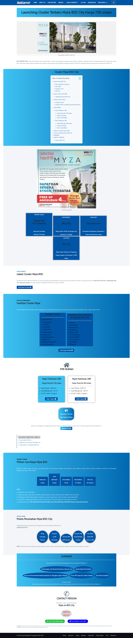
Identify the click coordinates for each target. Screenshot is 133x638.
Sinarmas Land (59, 89)
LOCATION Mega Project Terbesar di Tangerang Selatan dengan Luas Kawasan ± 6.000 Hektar (66, 248)
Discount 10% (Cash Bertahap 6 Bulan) (78, 537)
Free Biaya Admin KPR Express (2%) (90, 537)
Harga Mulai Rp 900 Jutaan (64, 123)
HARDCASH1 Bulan (42, 481)
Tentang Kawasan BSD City (62, 97)
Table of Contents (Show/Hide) (60, 78)
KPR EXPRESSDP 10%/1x (78, 481)
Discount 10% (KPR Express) (66, 538)
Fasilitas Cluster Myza (60, 99)
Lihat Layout (51, 399)
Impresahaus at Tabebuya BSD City (29, 445)
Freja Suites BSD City (25, 440)
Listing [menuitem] (83, 2)
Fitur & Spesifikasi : (62, 118)
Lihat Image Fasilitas (66, 350)
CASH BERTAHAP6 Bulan (54, 480)
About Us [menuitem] (42, 2)
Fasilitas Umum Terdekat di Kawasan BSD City (67, 104)
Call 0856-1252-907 (77, 621)
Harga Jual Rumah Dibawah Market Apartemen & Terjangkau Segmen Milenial (45, 575)
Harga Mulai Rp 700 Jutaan (64, 113)
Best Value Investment (102, 575)
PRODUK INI (66, 613)
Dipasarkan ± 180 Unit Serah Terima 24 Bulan (66, 413)
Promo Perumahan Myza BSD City (63, 133)
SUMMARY (56, 135)
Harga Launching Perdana (42, 537)
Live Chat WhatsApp (55, 621)
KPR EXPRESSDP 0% (66, 481)
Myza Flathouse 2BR (61, 120)
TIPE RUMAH (57, 107)
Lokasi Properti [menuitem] (72, 2)
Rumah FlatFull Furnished (62, 84)
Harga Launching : (62, 115)
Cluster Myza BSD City (60, 81)
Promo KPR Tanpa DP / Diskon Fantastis (82, 575)
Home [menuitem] (35, 2)
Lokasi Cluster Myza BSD (60, 94)
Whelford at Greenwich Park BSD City (30, 442)
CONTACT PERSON (59, 137)
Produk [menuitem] (60, 2)
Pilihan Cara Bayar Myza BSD (62, 131)
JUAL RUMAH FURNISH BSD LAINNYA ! (29, 437)
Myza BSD (58, 86)
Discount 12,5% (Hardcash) (54, 537)
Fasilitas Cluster (59, 102)
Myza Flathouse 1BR (61, 110)
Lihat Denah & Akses (24, 287)
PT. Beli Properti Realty (23, 635)
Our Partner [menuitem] (52, 2)
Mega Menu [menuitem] (101, 2)
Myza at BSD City (60, 140)
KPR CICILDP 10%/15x (90, 481)
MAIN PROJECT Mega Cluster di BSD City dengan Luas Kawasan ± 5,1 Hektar (66, 226)
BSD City (57, 91)
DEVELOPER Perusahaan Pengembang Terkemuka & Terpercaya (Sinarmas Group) (93, 226)
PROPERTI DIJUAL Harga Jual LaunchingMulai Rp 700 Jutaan (39, 224)
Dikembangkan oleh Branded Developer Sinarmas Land (56, 569)
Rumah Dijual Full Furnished (83, 569)
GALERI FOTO (66, 428)
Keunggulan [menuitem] (92, 2)
